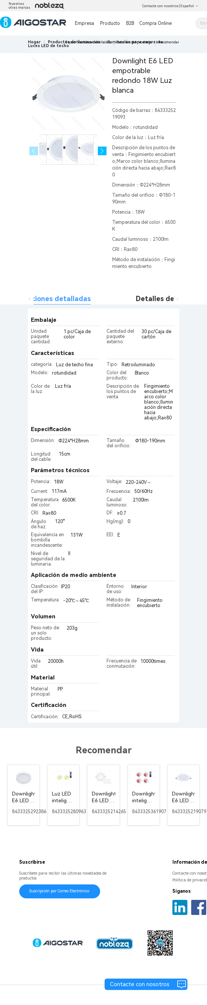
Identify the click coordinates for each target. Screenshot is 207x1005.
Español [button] (189, 6)
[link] (48, 45)
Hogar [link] (34, 42)
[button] (102, 151)
